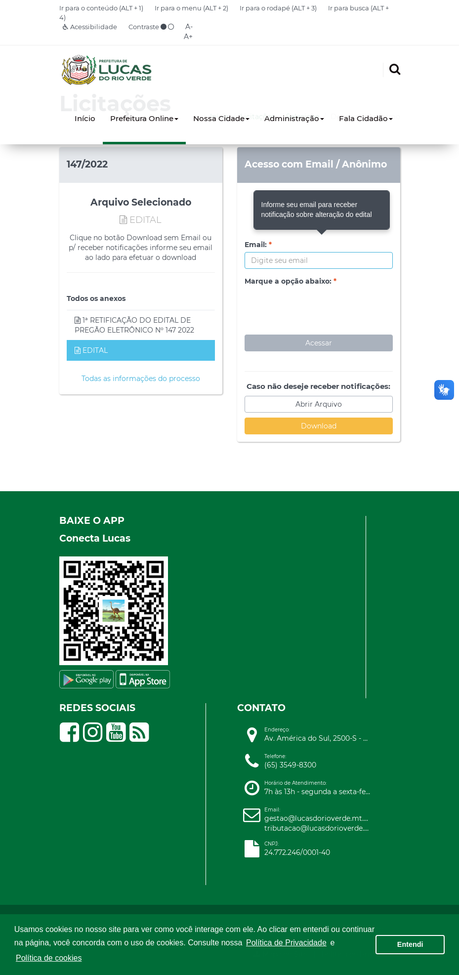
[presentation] (320, 308)
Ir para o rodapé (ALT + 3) (278, 8)
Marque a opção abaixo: (290, 281)
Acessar (318, 343)
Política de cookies (49, 958)
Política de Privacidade (286, 942)
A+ (188, 36)
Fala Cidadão (366, 118)
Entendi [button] (410, 944)
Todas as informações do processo (141, 378)
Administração (294, 118)
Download (318, 426)
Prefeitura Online (144, 118)
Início (85, 118)
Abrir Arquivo (318, 404)
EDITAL (91, 350)
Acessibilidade (89, 27)
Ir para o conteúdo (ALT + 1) (101, 8)
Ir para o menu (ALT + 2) (191, 8)
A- (189, 26)
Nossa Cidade (221, 118)
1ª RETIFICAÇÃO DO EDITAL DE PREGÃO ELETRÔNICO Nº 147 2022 (134, 325)
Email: (258, 244)
